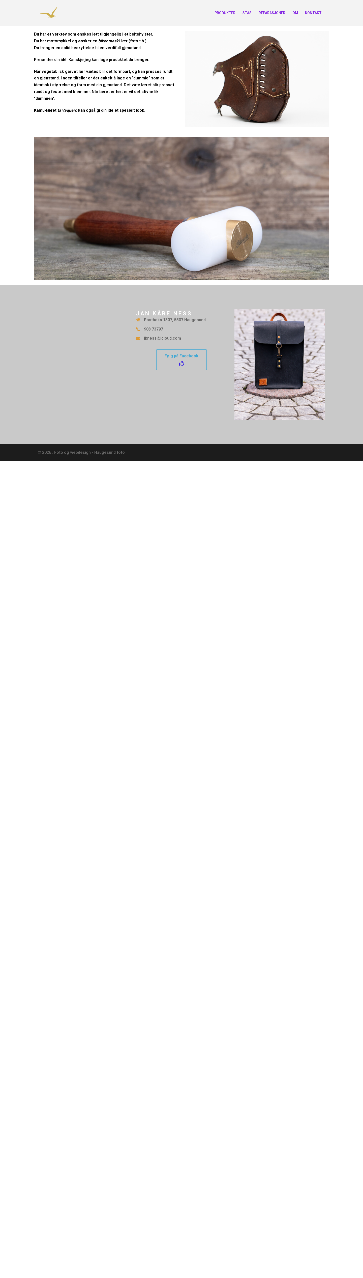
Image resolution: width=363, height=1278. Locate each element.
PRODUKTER (225, 13)
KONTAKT (313, 13)
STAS (247, 13)
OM (295, 13)
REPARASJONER (272, 13)
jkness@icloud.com (162, 338)
